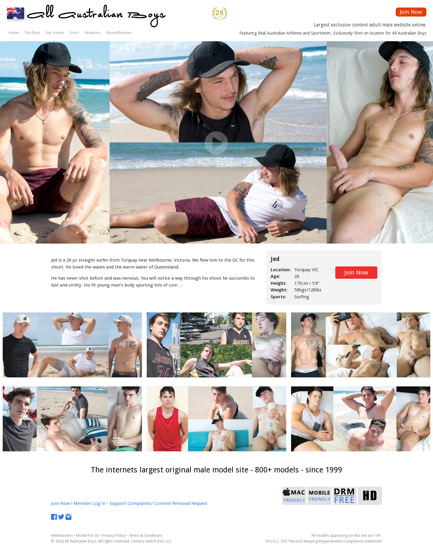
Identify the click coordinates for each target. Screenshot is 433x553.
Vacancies (92, 32)
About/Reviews (119, 32)
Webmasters (62, 535)
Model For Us (87, 535)
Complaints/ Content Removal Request (167, 503)
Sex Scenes (54, 32)
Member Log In (89, 503)
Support (118, 503)
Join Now (411, 12)
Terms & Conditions (145, 535)
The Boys (32, 32)
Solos (74, 32)
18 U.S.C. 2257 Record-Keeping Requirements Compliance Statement (323, 541)
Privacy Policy (113, 535)
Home (14, 32)
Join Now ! (61, 503)
